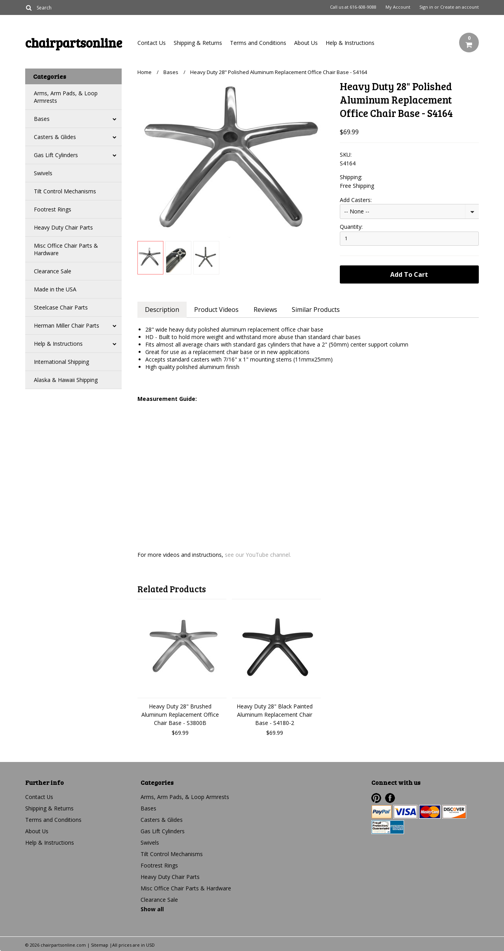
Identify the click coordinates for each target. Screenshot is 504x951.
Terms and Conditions (258, 42)
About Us (306, 42)
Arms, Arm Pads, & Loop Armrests (66, 96)
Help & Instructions (350, 42)
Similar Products (316, 309)
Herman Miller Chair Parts (66, 325)
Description (162, 309)
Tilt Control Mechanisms (65, 191)
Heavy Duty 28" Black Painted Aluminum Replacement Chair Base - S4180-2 (275, 715)
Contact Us (151, 42)
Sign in (426, 7)
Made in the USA (55, 289)
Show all (152, 909)
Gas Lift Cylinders (56, 155)
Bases (42, 118)
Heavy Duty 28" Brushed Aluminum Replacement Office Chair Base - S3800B (180, 715)
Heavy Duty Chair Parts (63, 227)
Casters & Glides (55, 137)
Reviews (265, 309)
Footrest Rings (52, 209)
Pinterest (376, 798)
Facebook (390, 798)
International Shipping (61, 361)
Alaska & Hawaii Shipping (66, 380)
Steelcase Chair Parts (61, 307)
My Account (397, 7)
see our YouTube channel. (258, 554)
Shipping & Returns (198, 42)
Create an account (459, 7)
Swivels (43, 173)
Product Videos (216, 309)
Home (144, 72)
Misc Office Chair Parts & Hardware (66, 249)
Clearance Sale (52, 271)
